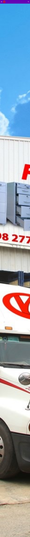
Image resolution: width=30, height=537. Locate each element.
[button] (1, 2)
